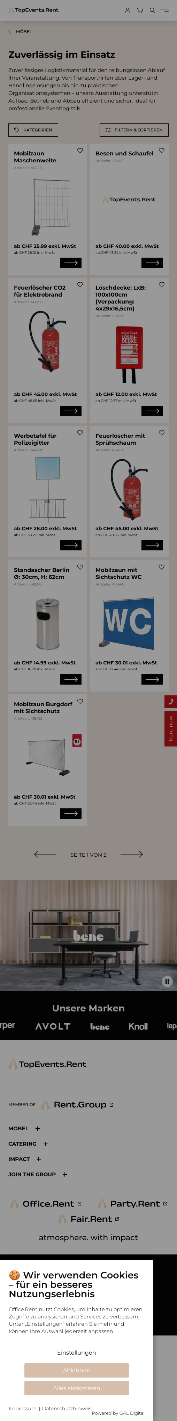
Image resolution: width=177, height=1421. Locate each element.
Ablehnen (77, 1370)
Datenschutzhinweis (66, 1408)
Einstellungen (76, 1352)
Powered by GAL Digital (118, 1413)
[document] (77, 1307)
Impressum (23, 1408)
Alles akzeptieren (76, 1388)
